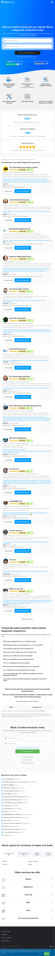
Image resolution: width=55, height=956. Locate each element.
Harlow (17, 411)
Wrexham (28, 796)
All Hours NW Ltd (9, 779)
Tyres (28, 910)
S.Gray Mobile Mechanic (11, 832)
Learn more (10, 953)
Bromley (17, 172)
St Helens (16, 805)
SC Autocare (14, 469)
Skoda (5, 187)
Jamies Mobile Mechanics (19, 200)
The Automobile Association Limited (23, 167)
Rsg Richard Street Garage (12, 829)
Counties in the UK (23, 854)
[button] (52, 2)
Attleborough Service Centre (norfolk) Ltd (16, 782)
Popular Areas (37, 854)
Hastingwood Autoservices (12, 799)
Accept (46, 953)
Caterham (12, 261)
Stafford (11, 443)
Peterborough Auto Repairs (12, 823)
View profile (8, 191)
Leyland (17, 779)
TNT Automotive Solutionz (19, 376)
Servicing (28, 895)
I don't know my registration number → (27, 57)
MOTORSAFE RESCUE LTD (19, 229)
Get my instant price (22, 191)
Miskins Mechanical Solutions (13, 817)
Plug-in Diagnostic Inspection (22, 305)
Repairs (28, 879)
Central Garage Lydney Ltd (12, 791)
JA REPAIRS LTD (15, 501)
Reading (17, 354)
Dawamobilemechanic (18, 349)
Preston (25, 802)
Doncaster (12, 565)
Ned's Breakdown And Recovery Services (25, 406)
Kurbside (6, 811)
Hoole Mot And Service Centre (13, 802)
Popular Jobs (48, 854)
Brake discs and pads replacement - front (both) (27, 244)
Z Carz (6, 835)
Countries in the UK (9, 854)
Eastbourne (13, 811)
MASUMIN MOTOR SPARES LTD (13, 814)
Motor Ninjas (7, 820)
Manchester (14, 826)
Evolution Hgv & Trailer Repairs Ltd (14, 796)
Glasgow (15, 794)
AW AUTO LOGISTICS (17, 438)
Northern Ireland (33, 861)
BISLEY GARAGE (9, 785)
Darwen (11, 205)
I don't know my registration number (28, 747)
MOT (28, 902)
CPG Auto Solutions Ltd (11, 788)
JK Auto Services (15, 530)
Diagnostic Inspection (15, 159)
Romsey (21, 788)
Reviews (18, 61)
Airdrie (21, 832)
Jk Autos (12, 560)
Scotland (4, 864)
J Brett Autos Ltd (9, 808)
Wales (30, 864)
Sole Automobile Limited (18, 289)
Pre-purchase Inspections (28, 918)
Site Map (3, 948)
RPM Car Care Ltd (16, 589)
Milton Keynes (28, 814)
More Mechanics (27, 619)
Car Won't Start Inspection (21, 216)
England (4, 861)
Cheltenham (16, 820)
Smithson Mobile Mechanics (20, 256)
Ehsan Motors (8, 794)
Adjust (41, 953)
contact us (23, 717)
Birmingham (24, 799)
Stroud (17, 785)
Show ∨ (42, 711)
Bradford (23, 829)
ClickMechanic (5, 159)
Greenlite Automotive (17, 318)
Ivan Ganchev (8, 805)
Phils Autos (7, 826)
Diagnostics (28, 887)
